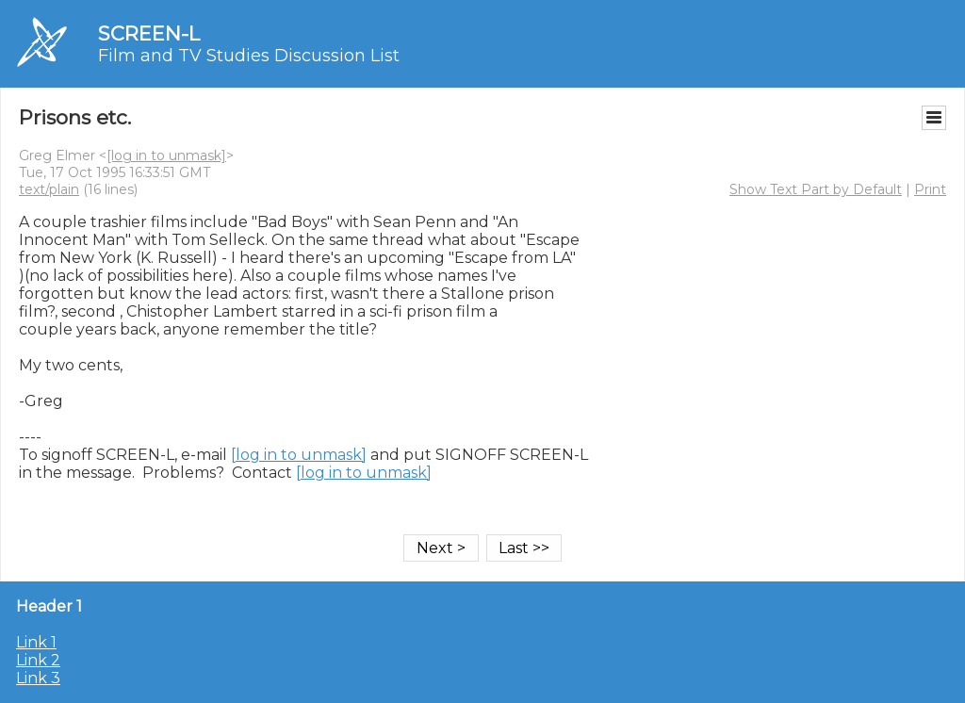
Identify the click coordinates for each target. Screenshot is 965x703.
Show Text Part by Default (815, 189)
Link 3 (38, 678)
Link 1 (36, 642)
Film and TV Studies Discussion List (249, 55)
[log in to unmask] (166, 155)
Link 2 (38, 660)
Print (930, 189)
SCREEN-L (149, 33)
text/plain (49, 189)
